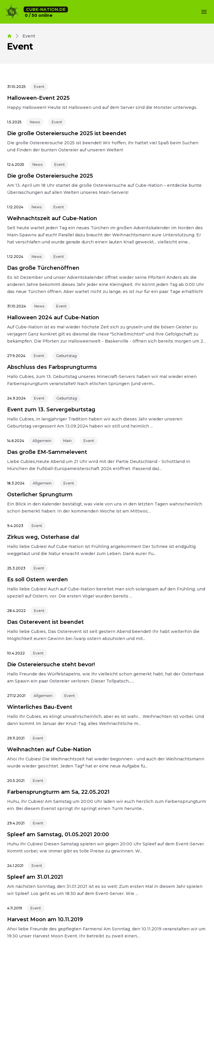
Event (39, 86)
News (35, 122)
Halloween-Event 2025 (38, 98)
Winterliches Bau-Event (39, 707)
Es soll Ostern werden (37, 579)
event (28, 36)
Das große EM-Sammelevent (47, 452)
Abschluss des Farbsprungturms (52, 367)
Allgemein (41, 440)
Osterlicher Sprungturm (40, 494)
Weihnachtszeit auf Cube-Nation (52, 218)
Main (67, 440)
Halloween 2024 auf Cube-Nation (53, 317)
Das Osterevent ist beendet (45, 622)
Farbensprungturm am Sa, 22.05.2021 (58, 792)
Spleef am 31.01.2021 (35, 877)
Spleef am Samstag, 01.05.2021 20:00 (58, 834)
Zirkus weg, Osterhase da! (43, 537)
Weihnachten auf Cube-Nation (49, 749)
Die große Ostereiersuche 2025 (50, 176)
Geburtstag (66, 355)
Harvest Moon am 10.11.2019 (45, 919)
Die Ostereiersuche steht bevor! (51, 664)
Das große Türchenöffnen (43, 268)
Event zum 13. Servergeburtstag (51, 409)
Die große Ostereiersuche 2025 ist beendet (66, 133)
